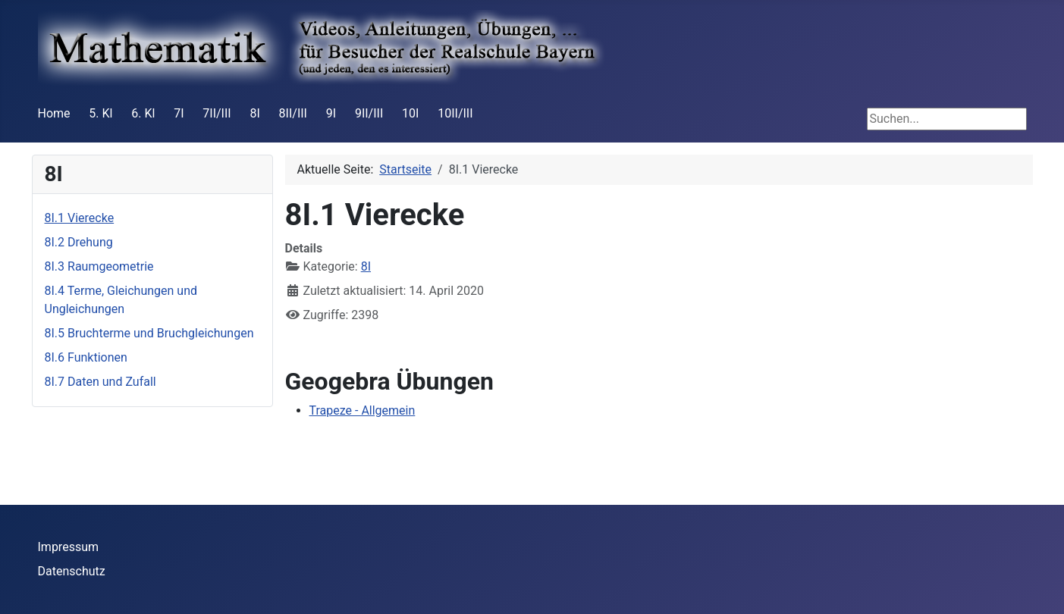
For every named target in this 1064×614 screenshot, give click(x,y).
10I (410, 113)
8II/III (293, 113)
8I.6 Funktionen (86, 357)
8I (254, 113)
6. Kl (143, 113)
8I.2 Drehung (79, 242)
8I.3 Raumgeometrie (99, 266)
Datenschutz (71, 571)
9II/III (369, 113)
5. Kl (100, 113)
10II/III (455, 113)
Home (54, 113)
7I (179, 113)
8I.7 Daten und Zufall (100, 381)
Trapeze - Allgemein (362, 410)
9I (331, 113)
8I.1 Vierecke (80, 218)
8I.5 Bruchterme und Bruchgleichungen (149, 333)
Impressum (68, 547)
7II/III (216, 113)
